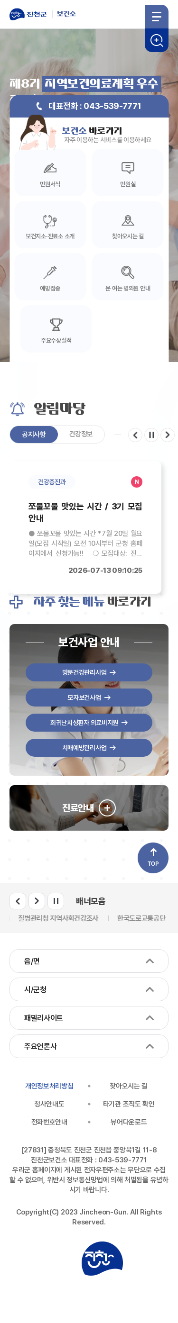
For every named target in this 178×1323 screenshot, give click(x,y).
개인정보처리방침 (49, 1086)
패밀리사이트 (43, 1018)
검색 (157, 40)
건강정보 (81, 434)
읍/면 (32, 961)
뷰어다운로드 (129, 1122)
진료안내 (78, 808)
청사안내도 (49, 1104)
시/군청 (35, 989)
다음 (167, 435)
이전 (135, 435)
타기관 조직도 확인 (129, 1104)
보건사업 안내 (89, 642)
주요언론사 (40, 1046)
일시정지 (151, 435)
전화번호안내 (49, 1122)
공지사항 (34, 434)
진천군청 (102, 1258)
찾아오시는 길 (129, 1086)
